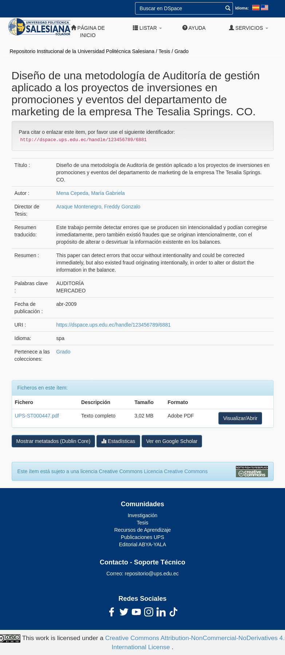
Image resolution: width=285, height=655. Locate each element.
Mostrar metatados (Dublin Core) (53, 441)
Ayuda (194, 28)
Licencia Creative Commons (175, 471)
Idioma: (242, 8)
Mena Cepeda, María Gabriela (90, 193)
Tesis (164, 51)
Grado (181, 51)
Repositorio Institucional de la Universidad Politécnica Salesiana (82, 51)
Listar (147, 28)
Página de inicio (88, 31)
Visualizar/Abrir (240, 418)
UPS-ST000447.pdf (37, 416)
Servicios (248, 28)
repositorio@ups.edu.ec (152, 573)
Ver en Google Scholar (172, 441)
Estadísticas (118, 441)
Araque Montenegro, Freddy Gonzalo (98, 206)
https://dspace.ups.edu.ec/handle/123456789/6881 (113, 325)
